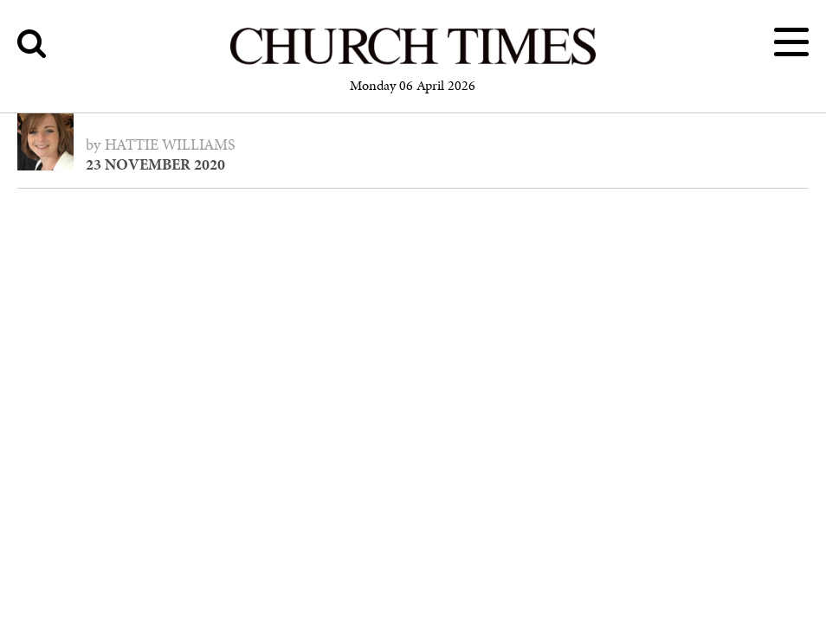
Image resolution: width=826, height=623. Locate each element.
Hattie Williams (170, 144)
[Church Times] (413, 62)
